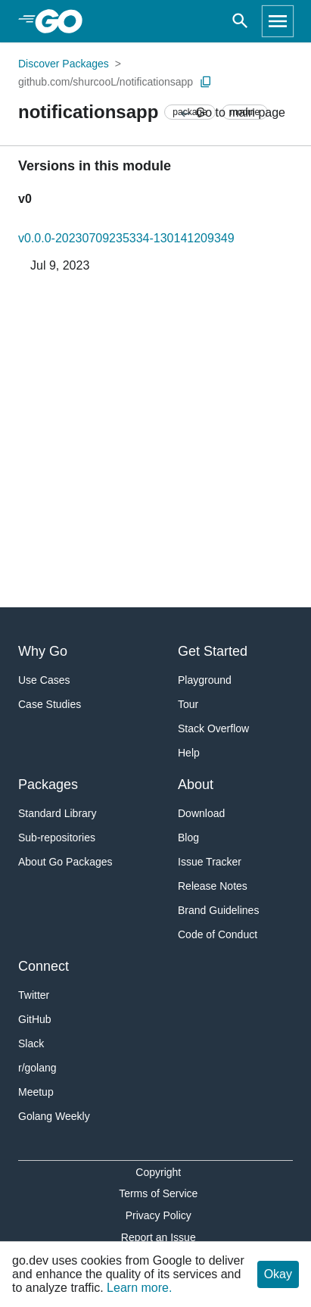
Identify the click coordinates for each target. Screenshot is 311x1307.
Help (189, 753)
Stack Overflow (213, 728)
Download (201, 813)
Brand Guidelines (218, 910)
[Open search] (240, 21)
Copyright (158, 1172)
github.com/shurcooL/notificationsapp (105, 82)
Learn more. (139, 1287)
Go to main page (232, 113)
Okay (278, 1274)
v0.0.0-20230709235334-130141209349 (126, 238)
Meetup (36, 1092)
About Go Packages (65, 862)
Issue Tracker (209, 862)
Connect (43, 966)
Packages (48, 784)
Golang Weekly (54, 1116)
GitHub (34, 1019)
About (195, 784)
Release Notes (212, 886)
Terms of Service (158, 1193)
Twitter (33, 995)
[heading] (64, 21)
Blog (188, 837)
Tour (188, 704)
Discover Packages (63, 64)
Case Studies (49, 704)
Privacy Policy (158, 1215)
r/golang (37, 1068)
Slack (31, 1043)
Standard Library (57, 813)
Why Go (42, 651)
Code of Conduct (217, 934)
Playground (205, 680)
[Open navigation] (278, 21)
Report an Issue (158, 1237)
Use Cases (44, 680)
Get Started (212, 651)
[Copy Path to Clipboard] (206, 82)
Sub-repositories (56, 837)
